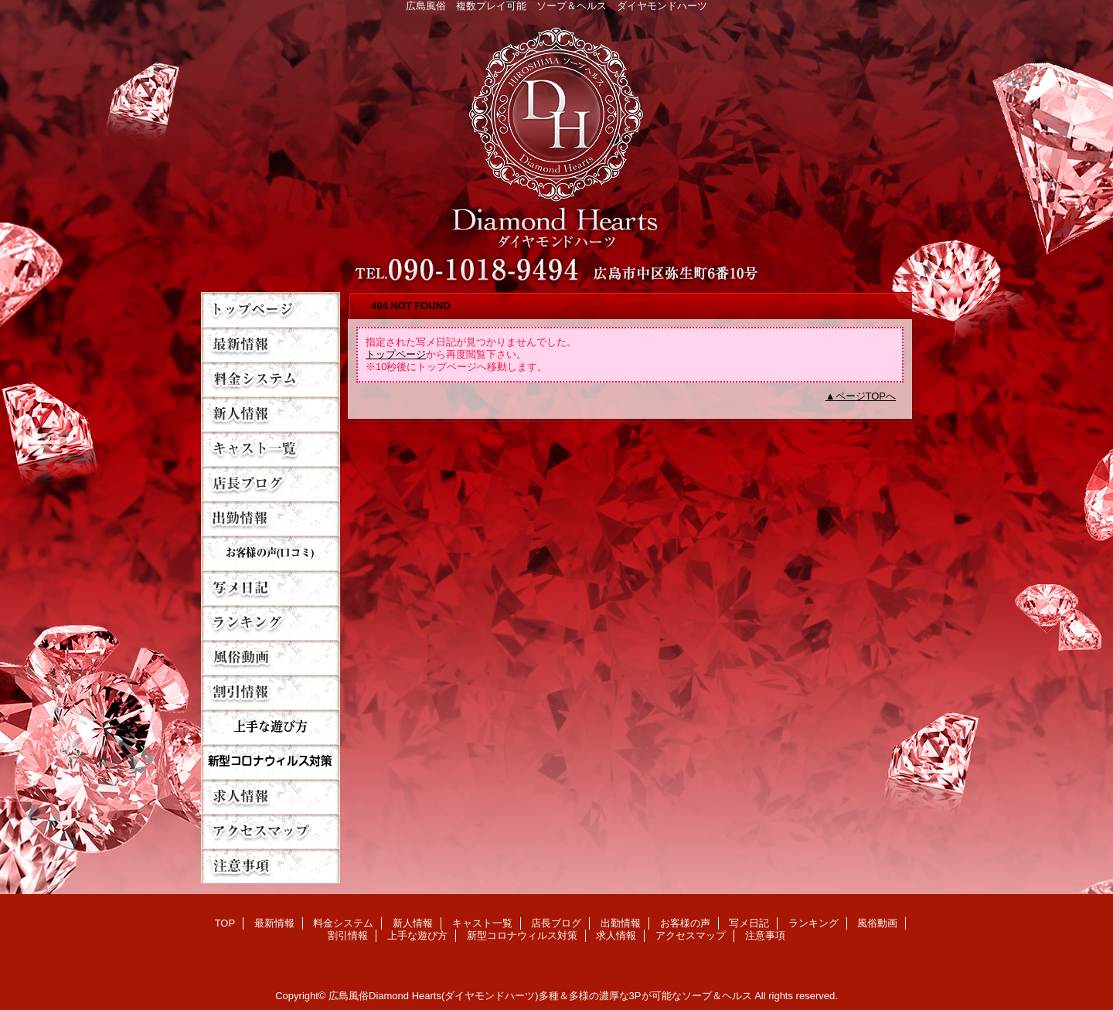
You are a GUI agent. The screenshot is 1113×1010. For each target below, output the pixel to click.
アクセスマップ (270, 831)
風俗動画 (270, 657)
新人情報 (270, 413)
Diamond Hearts (556, 148)
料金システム (270, 379)
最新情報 (270, 344)
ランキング (270, 622)
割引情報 (270, 692)
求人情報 (270, 796)
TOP (270, 309)
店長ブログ (270, 483)
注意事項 (270, 865)
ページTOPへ (866, 396)
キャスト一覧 (270, 448)
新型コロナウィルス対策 (270, 761)
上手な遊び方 (270, 726)
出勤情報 (270, 518)
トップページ (396, 354)
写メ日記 (270, 587)
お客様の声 (270, 553)
